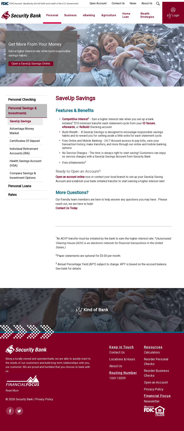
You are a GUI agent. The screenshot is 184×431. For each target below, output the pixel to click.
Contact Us (117, 352)
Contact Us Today (67, 208)
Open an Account (156, 382)
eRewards (68, 127)
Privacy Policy (44, 399)
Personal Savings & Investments (22, 110)
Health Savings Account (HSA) (25, 163)
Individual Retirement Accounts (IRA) (24, 151)
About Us (115, 366)
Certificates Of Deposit (25, 141)
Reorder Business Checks (156, 373)
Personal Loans (19, 186)
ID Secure (149, 123)
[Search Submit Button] (158, 3)
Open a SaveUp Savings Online (30, 63)
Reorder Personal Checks (156, 361)
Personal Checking (22, 99)
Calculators (152, 352)
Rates (12, 195)
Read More (12, 390)
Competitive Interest (75, 119)
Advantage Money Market (22, 131)
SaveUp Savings (20, 121)
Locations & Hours (122, 359)
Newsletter (152, 401)
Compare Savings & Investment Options (23, 175)
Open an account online (70, 177)
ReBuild (84, 127)
